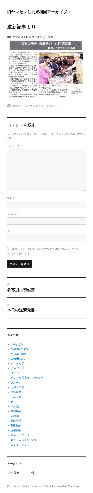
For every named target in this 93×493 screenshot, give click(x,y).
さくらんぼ (17, 363)
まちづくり (52, 105)
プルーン (16, 382)
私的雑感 (16, 420)
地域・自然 (17, 387)
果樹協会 (16, 411)
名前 (11, 197)
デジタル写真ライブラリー (27, 377)
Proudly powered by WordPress (62, 486)
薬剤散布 (16, 425)
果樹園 (15, 416)
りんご (15, 373)
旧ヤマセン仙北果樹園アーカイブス (39, 12)
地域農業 (16, 392)
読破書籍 (16, 430)
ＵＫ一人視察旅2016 (23, 439)
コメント (13, 146)
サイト (10, 231)
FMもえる (17, 344)
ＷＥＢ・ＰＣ (19, 444)
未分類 (15, 406)
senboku (17, 105)
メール (12, 214)
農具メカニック (20, 435)
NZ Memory (19, 353)
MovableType (20, 349)
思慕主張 (16, 396)
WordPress (18, 358)
